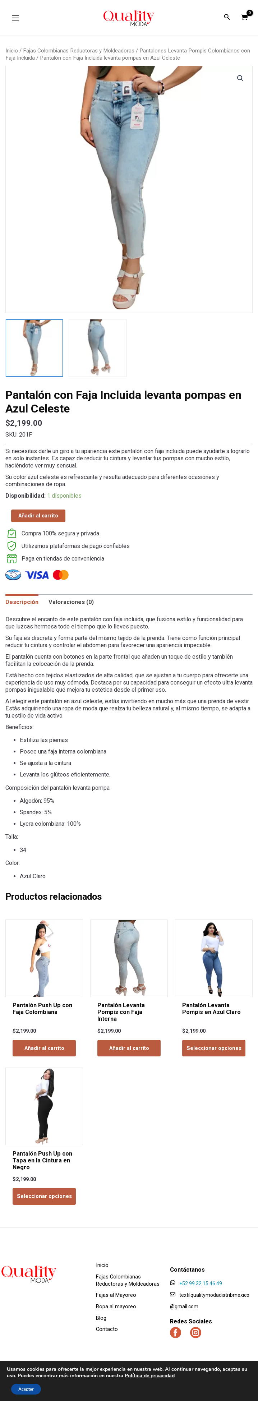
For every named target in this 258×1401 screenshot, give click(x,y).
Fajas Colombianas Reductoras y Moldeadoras (78, 50)
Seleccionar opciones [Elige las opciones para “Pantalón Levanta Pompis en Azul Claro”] (213, 1048)
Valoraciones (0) (71, 602)
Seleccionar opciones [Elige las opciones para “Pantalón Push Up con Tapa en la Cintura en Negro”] (44, 1196)
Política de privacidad (150, 1375)
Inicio (11, 50)
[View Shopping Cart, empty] (244, 17)
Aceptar (26, 1389)
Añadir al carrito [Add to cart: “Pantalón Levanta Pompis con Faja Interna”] (129, 1048)
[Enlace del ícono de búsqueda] (227, 17)
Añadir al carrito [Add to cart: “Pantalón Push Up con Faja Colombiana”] (44, 1048)
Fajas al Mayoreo (116, 1295)
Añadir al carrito (38, 515)
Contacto (107, 1329)
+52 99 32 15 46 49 (200, 1283)
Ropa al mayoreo (116, 1306)
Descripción (21, 602)
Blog (101, 1318)
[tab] (21, 602)
